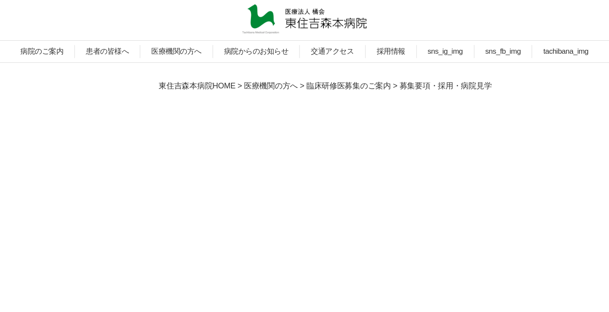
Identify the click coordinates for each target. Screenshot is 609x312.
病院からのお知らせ (256, 51)
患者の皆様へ (107, 51)
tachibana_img (565, 51)
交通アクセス (332, 51)
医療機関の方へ (176, 51)
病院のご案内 (41, 51)
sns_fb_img (503, 51)
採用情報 (391, 51)
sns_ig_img (445, 51)
